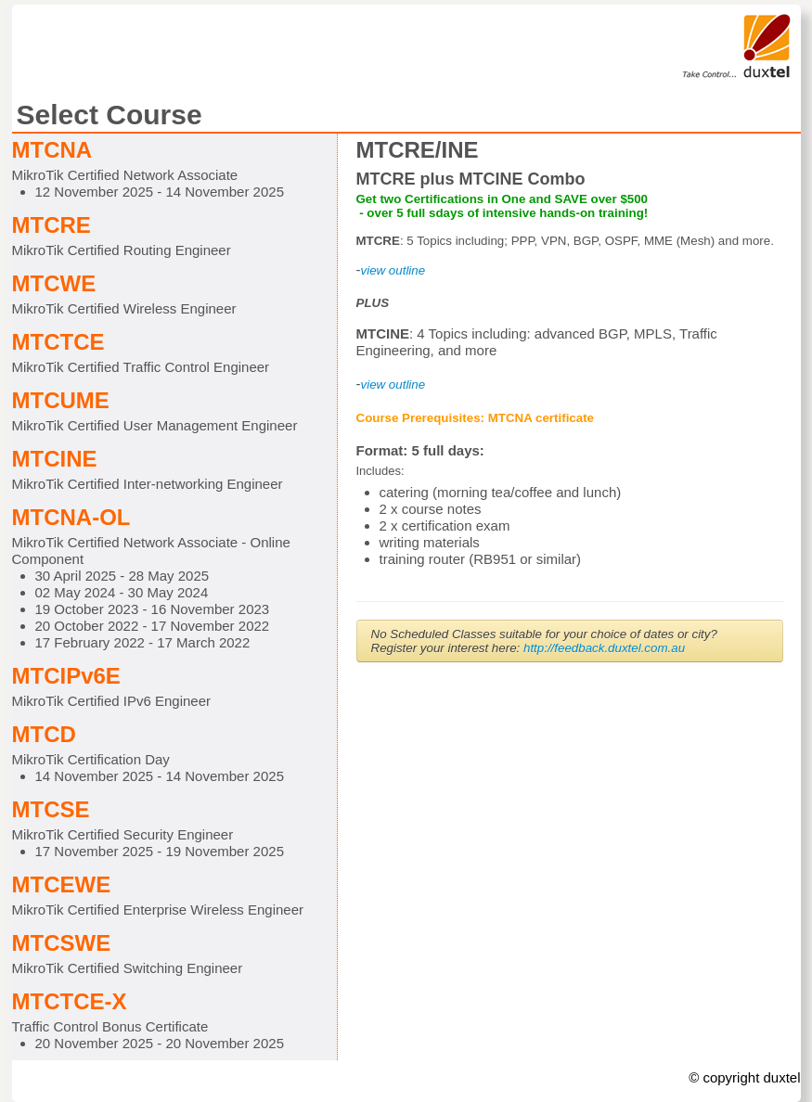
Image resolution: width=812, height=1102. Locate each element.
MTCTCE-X (69, 1001)
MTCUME (61, 400)
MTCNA (52, 149)
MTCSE (51, 809)
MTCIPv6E (66, 675)
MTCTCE (58, 341)
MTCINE (54, 458)
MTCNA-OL (71, 517)
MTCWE (54, 283)
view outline (393, 384)
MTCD (44, 734)
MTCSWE (61, 942)
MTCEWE (61, 884)
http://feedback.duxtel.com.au (604, 648)
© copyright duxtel (744, 1077)
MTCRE (51, 224)
